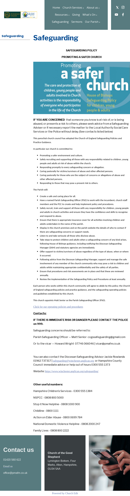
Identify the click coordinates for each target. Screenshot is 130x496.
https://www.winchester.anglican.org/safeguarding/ (72, 371)
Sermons (76, 22)
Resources (61, 14)
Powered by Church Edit (65, 493)
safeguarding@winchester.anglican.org (73, 360)
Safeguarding (60, 22)
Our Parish (91, 22)
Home (56, 7)
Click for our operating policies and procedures (58, 306)
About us (92, 7)
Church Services (72, 7)
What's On (89, 14)
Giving (76, 14)
